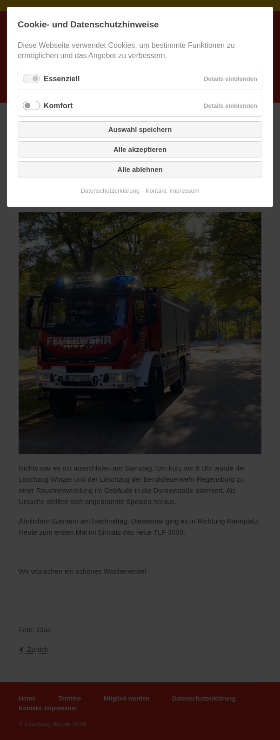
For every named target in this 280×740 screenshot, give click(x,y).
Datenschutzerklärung (109, 190)
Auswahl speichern (140, 129)
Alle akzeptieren (140, 149)
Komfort (58, 106)
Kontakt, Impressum (173, 190)
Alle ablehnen (140, 169)
